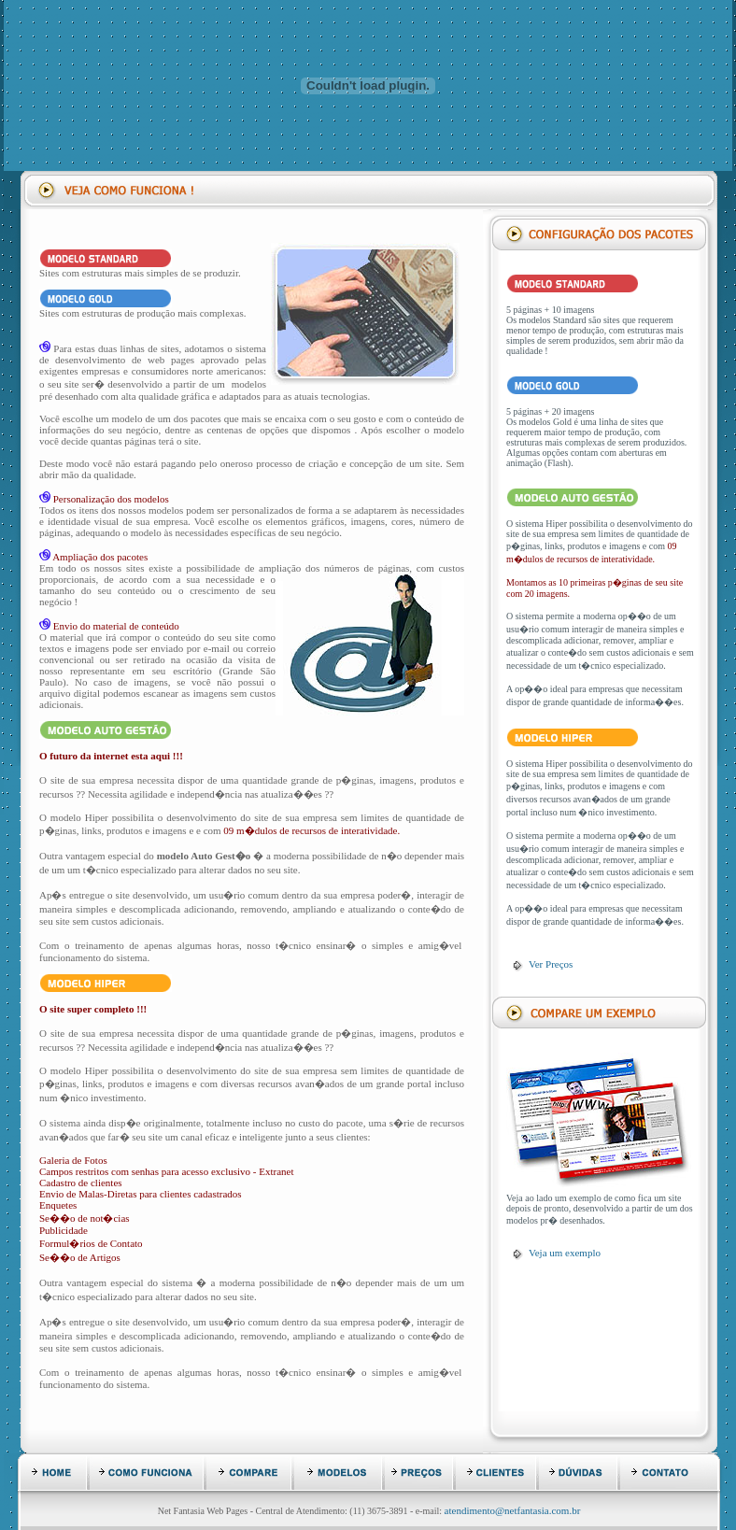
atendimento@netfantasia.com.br (513, 1510)
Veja (539, 1252)
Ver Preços (551, 964)
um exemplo (575, 1252)
